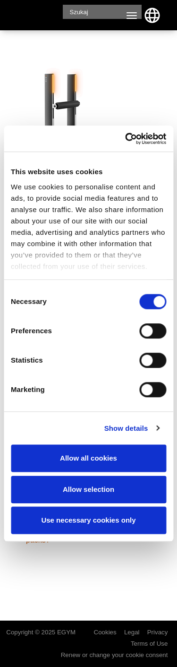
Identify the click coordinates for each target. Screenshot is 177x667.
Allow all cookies (88, 458)
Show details (126, 428)
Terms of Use (149, 644)
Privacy (157, 633)
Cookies (105, 633)
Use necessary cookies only (88, 520)
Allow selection (88, 489)
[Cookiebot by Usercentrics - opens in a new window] (126, 139)
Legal (132, 633)
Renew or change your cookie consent (114, 654)
